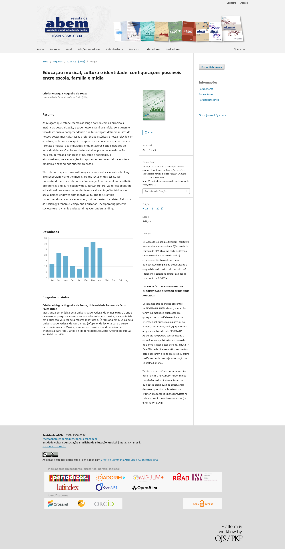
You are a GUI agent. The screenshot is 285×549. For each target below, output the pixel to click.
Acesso (244, 2)
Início (40, 49)
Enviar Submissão (211, 67)
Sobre (53, 49)
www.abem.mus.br (54, 446)
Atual (68, 49)
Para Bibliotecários (209, 99)
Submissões (113, 49)
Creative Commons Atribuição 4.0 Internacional (129, 459)
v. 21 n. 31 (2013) (76, 61)
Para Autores (206, 94)
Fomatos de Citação (155, 191)
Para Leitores (206, 88)
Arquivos (58, 61)
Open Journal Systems (212, 115)
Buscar (239, 49)
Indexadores (152, 49)
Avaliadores (173, 49)
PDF (150, 132)
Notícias (134, 49)
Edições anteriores (89, 49)
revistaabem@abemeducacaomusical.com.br (70, 439)
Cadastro (231, 2)
